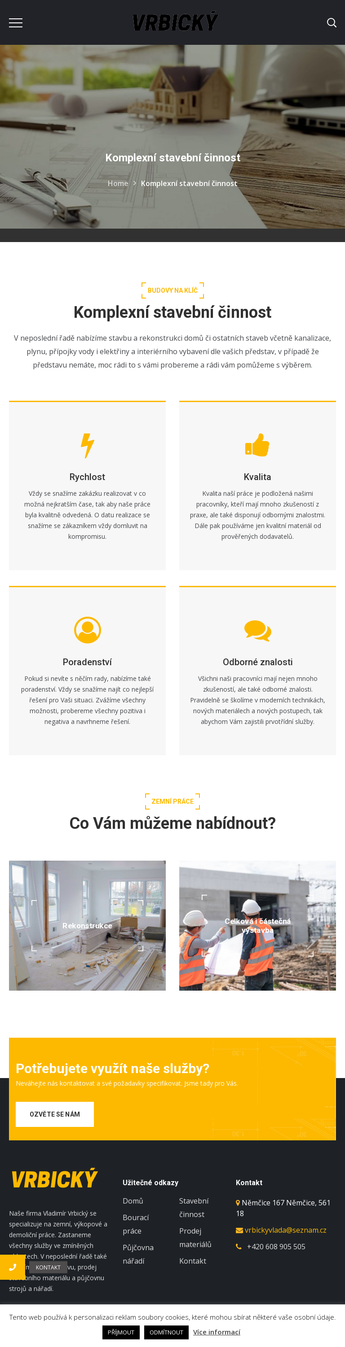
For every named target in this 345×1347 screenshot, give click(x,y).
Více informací (216, 1331)
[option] (87, 1027)
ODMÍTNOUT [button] (166, 1332)
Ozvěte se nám (55, 1114)
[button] (12, 1267)
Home (118, 183)
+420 (276, 1247)
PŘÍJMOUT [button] (121, 1332)
